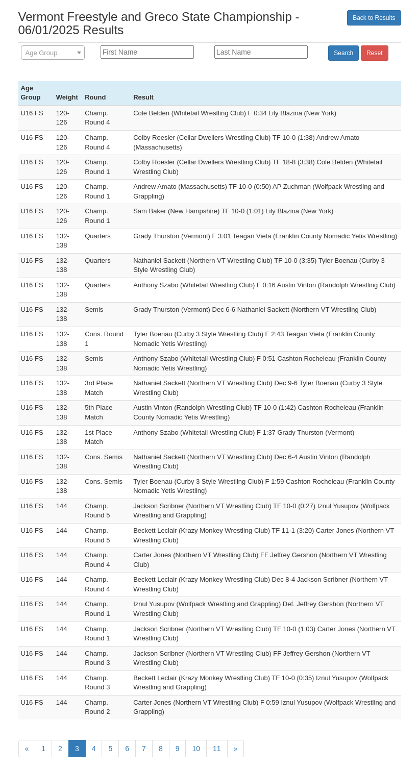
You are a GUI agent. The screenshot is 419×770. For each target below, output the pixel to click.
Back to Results (374, 17)
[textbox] (52, 53)
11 (217, 748)
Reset (374, 53)
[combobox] (53, 52)
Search (343, 53)
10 (196, 748)
